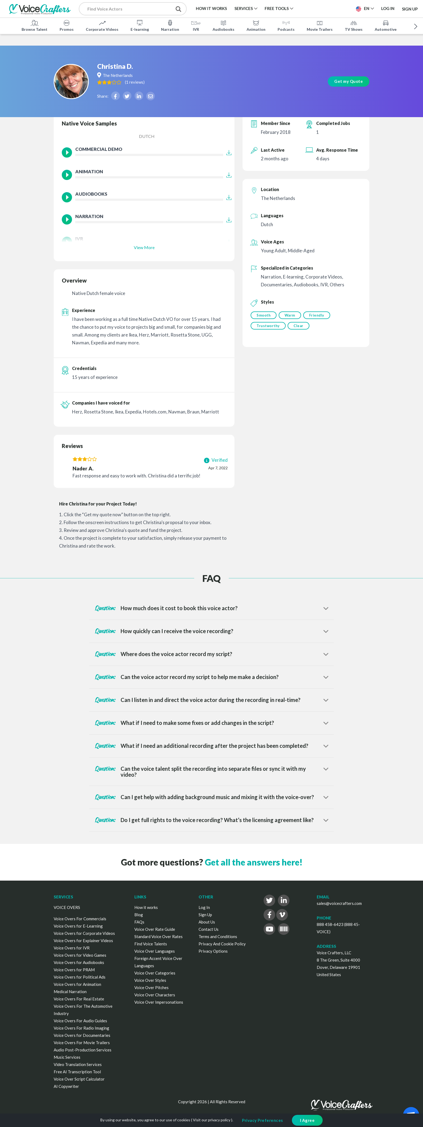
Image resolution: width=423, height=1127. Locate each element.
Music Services (67, 1057)
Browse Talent (34, 25)
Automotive (386, 25)
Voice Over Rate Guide (154, 929)
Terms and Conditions (218, 936)
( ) (151, 70)
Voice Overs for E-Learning (78, 926)
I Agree (307, 1120)
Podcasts (286, 25)
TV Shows (354, 25)
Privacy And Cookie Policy (222, 943)
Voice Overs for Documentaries (82, 1035)
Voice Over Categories (154, 972)
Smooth (264, 315)
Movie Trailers (320, 25)
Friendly (317, 315)
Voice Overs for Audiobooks (79, 962)
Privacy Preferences (262, 1120)
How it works (146, 907)
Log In (204, 907)
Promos (67, 25)
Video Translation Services (78, 1064)
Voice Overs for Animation (77, 984)
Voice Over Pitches (151, 987)
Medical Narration (70, 991)
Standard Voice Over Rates (158, 936)
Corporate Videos (102, 25)
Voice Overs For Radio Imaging (81, 1028)
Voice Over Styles (150, 980)
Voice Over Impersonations (158, 1002)
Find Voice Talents (150, 943)
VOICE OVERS (67, 907)
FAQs (139, 921)
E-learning (140, 25)
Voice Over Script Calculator (79, 1079)
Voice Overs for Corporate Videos (84, 933)
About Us (207, 921)
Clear (299, 326)
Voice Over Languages (154, 951)
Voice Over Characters (154, 994)
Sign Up (410, 8)
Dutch (147, 136)
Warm (290, 315)
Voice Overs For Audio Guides (80, 1020)
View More (144, 247)
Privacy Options (213, 951)
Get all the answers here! (253, 862)
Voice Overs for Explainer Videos (83, 940)
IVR (195, 25)
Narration (170, 25)
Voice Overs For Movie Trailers (82, 1042)
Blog (138, 914)
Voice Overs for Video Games (80, 955)
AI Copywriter (66, 1086)
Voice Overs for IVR (72, 947)
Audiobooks (223, 25)
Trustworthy (268, 326)
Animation (256, 25)
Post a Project (330, 8)
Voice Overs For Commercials (80, 918)
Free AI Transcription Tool (77, 1071)
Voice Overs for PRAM (74, 969)
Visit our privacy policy (211, 1120)
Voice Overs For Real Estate (79, 998)
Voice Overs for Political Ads (79, 977)
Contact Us (209, 929)
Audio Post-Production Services (82, 1049)
